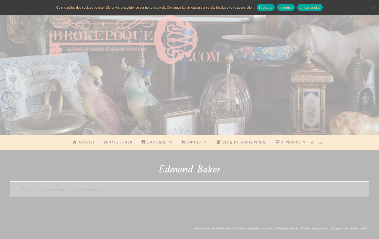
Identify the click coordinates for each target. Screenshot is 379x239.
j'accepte (265, 7)
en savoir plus (310, 7)
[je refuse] (372, 7)
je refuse (286, 7)
